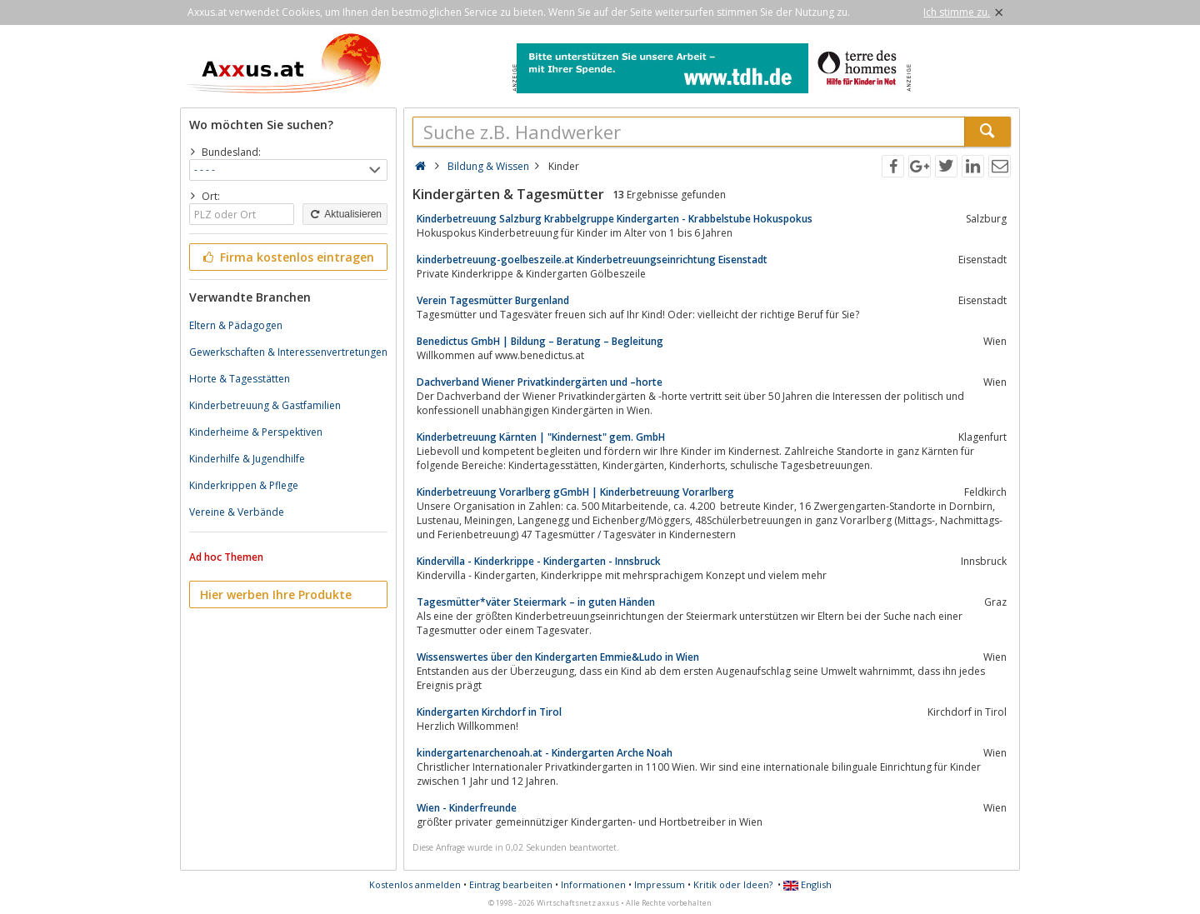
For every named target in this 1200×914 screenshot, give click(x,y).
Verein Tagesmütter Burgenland (493, 300)
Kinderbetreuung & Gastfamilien (265, 405)
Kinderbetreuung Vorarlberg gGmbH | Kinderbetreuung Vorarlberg (575, 492)
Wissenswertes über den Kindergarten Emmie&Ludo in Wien (558, 657)
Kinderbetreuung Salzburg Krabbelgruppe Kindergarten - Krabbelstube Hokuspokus (614, 219)
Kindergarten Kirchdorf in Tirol (489, 712)
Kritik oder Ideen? (732, 884)
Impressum (659, 884)
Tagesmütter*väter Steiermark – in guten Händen (536, 602)
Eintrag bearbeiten (510, 884)
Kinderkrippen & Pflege (243, 485)
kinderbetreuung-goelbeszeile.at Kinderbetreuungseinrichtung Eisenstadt (592, 259)
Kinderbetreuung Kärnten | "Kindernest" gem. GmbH (541, 437)
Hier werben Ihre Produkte (276, 594)
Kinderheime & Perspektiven (255, 432)
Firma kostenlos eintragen (287, 257)
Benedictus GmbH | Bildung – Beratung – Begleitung (540, 341)
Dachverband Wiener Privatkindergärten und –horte (539, 382)
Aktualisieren (345, 214)
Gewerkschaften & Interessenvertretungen (288, 352)
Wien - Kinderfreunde (467, 808)
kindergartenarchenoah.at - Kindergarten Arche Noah (544, 753)
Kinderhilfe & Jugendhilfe (247, 459)
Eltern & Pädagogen (235, 325)
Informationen (593, 884)
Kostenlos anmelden (415, 884)
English (807, 884)
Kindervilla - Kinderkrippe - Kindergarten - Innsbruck (539, 561)
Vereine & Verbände (236, 512)
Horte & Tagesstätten (239, 379)
